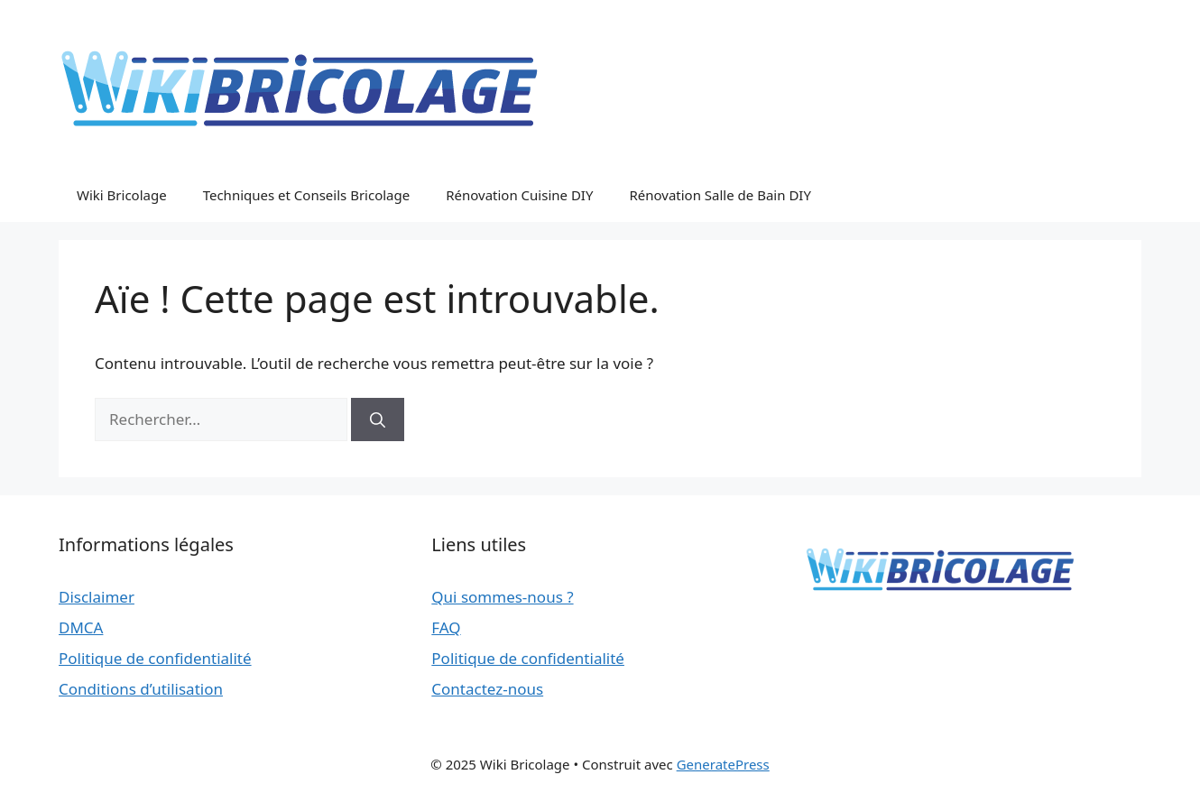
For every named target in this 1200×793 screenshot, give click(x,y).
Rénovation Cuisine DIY (519, 195)
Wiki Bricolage (122, 195)
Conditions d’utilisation (141, 688)
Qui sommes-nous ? (502, 596)
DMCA (81, 627)
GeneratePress (723, 764)
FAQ (445, 627)
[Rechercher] (377, 419)
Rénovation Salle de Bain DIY (719, 195)
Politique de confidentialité (155, 658)
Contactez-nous (487, 688)
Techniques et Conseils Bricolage (307, 195)
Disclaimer (96, 596)
